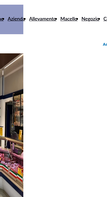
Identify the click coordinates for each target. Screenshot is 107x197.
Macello (68, 19)
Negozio (90, 19)
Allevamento (42, 19)
